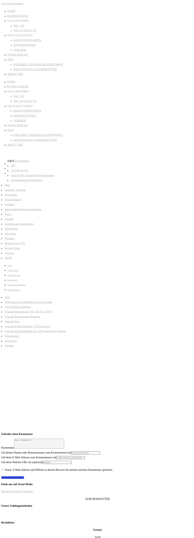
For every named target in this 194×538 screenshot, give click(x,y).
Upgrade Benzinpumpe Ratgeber (22, 316)
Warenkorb (12, 280)
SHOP (8, 257)
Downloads (11, 194)
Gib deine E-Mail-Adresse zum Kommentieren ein (28, 459)
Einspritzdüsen (13, 199)
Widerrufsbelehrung (16, 285)
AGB (9, 265)
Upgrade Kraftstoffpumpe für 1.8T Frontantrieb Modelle (35, 331)
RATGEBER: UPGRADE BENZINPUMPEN (38, 64)
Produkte (10, 238)
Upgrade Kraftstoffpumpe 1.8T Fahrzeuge (27, 326)
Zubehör (9, 345)
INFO (10, 59)
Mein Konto (11, 228)
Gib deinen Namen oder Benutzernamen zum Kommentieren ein (36, 454)
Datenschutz (12, 270)
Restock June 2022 (15, 243)
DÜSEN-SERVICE (17, 54)
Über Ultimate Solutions (18, 306)
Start (7, 297)
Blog (7, 185)
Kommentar (7, 449)
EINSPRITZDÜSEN (24, 45)
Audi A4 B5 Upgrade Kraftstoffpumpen (32, 175)
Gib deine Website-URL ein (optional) (22, 463)
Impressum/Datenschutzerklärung (23, 209)
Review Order (12, 248)
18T (13, 165)
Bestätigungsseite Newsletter (26, 180)
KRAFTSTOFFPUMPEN (27, 40)
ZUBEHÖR (19, 50)
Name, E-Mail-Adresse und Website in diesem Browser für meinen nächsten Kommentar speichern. (59, 471)
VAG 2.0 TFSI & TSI (25, 30)
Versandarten (12, 336)
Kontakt (9, 219)
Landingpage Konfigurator (19, 223)
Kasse (8, 214)
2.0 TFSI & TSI (19, 170)
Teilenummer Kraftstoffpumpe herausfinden (28, 302)
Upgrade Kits (12, 321)
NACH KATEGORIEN (20, 35)
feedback (10, 204)
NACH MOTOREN (18, 20)
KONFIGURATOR (17, 16)
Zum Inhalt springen (12, 3)
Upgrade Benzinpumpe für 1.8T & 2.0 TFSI (28, 311)
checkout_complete (15, 189)
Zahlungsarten (13, 290)
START (11, 11)
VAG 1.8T (18, 25)
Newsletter (11, 233)
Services (9, 253)
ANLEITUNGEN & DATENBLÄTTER (35, 69)
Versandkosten (13, 275)
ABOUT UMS (15, 74)
